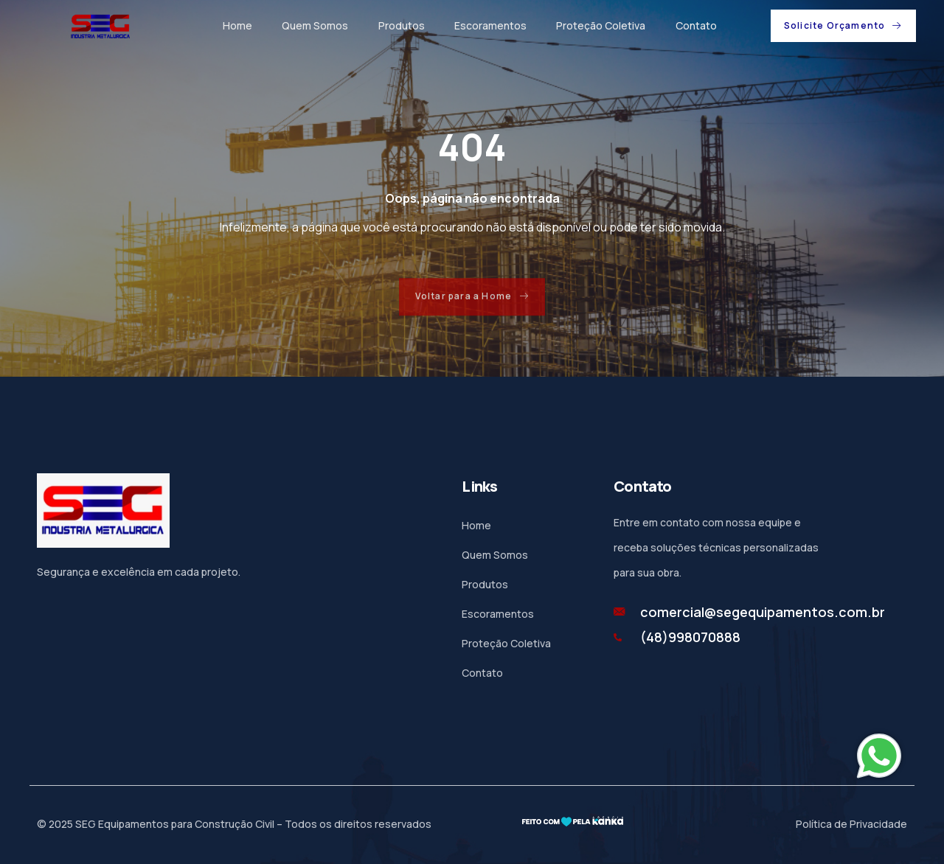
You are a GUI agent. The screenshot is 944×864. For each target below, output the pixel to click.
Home (237, 25)
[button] (843, 26)
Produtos (401, 25)
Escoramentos (490, 25)
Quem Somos (315, 25)
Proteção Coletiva (600, 25)
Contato (694, 25)
